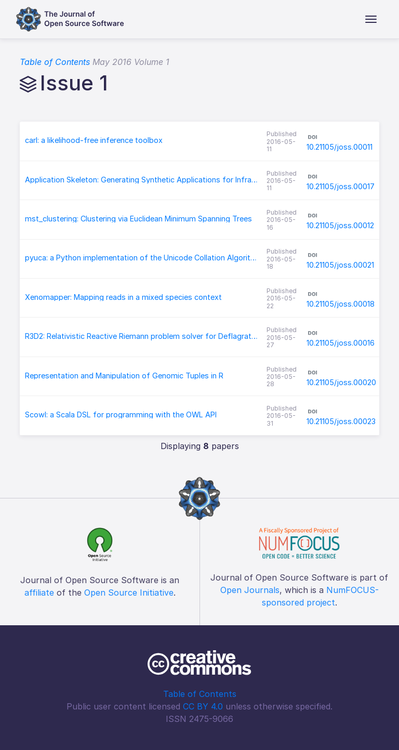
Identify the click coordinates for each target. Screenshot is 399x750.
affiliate (39, 592)
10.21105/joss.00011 (340, 146)
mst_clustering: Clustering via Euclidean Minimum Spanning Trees (138, 218)
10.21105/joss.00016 (341, 342)
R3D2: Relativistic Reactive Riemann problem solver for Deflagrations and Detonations (142, 336)
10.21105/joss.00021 (340, 264)
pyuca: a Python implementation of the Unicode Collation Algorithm (142, 257)
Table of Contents (55, 62)
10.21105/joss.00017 (341, 186)
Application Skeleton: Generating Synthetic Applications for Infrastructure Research (142, 179)
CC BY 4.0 (203, 706)
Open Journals (250, 590)
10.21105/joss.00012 (340, 225)
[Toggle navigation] (371, 19)
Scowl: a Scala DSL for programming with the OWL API (121, 414)
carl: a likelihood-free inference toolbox (94, 140)
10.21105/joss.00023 (341, 421)
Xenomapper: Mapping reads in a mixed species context (123, 297)
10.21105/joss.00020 (341, 382)
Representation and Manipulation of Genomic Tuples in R (124, 375)
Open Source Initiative (129, 592)
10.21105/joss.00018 (341, 303)
